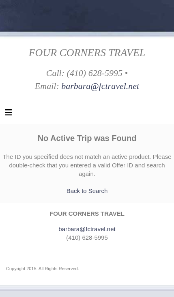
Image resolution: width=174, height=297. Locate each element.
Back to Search (87, 190)
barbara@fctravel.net (100, 86)
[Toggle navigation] (8, 114)
